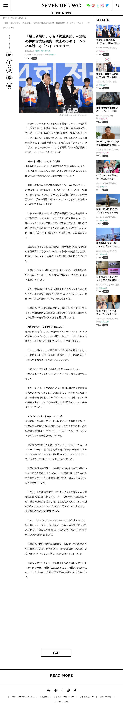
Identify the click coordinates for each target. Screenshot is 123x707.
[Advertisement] (56, 615)
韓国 (38, 51)
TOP (56, 653)
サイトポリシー (87, 697)
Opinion (29, 51)
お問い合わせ (105, 697)
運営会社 (44, 697)
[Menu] (5, 5)
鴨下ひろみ (46, 51)
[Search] (117, 5)
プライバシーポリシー (64, 697)
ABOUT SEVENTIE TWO (23, 697)
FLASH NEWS (61, 13)
